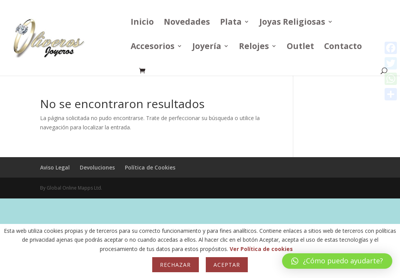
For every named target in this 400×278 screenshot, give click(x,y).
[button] (337, 261)
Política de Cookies (150, 167)
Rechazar (175, 264)
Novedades (187, 23)
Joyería (206, 47)
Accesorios (153, 47)
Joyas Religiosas (292, 23)
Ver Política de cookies (261, 249)
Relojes (254, 47)
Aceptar (226, 264)
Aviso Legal (55, 167)
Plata (231, 23)
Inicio (142, 23)
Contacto (343, 47)
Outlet (300, 47)
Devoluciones (97, 167)
